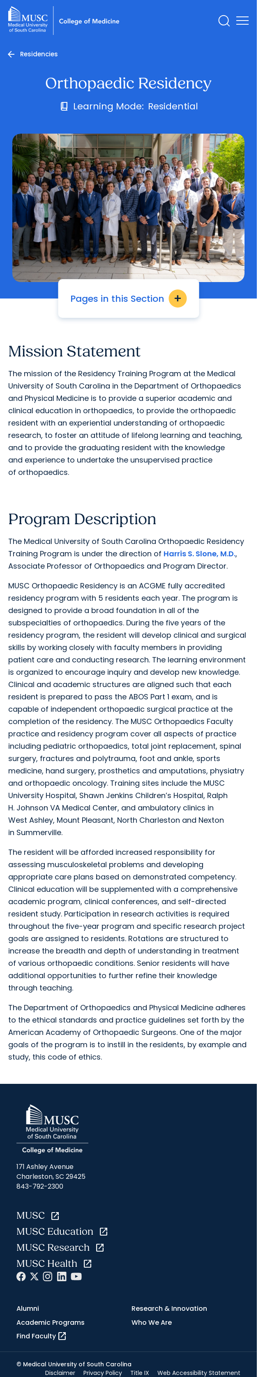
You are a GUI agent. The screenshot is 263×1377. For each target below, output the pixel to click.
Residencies (39, 54)
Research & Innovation (169, 1308)
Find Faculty (41, 1336)
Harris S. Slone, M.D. (199, 553)
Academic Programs (50, 1322)
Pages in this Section (128, 298)
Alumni (27, 1308)
